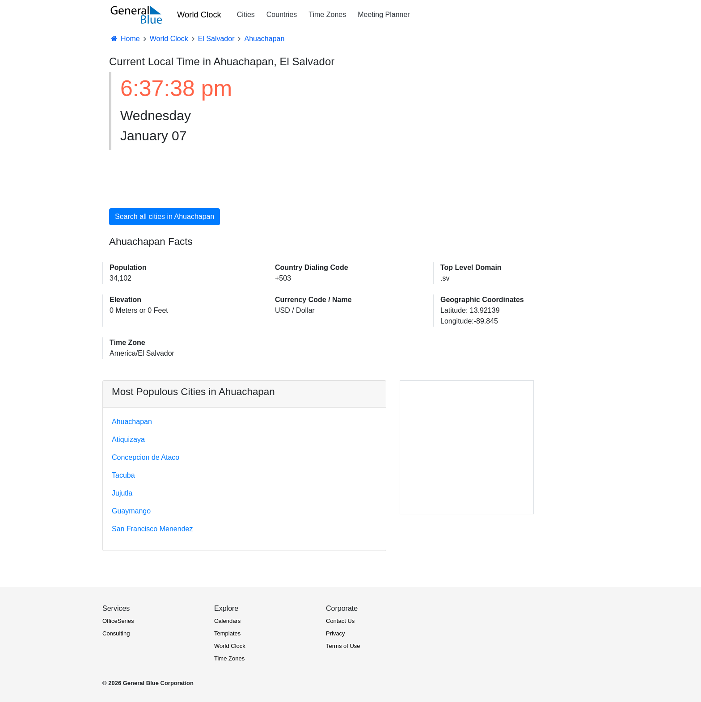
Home (125, 38)
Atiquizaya (128, 439)
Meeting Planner (384, 14)
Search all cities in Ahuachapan (164, 216)
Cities (246, 14)
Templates (227, 633)
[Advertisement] (424, 135)
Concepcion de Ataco (145, 457)
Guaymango (131, 511)
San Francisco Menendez (152, 529)
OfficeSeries (118, 621)
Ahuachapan (132, 421)
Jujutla (122, 493)
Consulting (116, 633)
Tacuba (123, 475)
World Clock (199, 14)
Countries (281, 14)
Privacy (335, 633)
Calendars (227, 621)
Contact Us (340, 621)
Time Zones (327, 14)
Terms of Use (343, 646)
